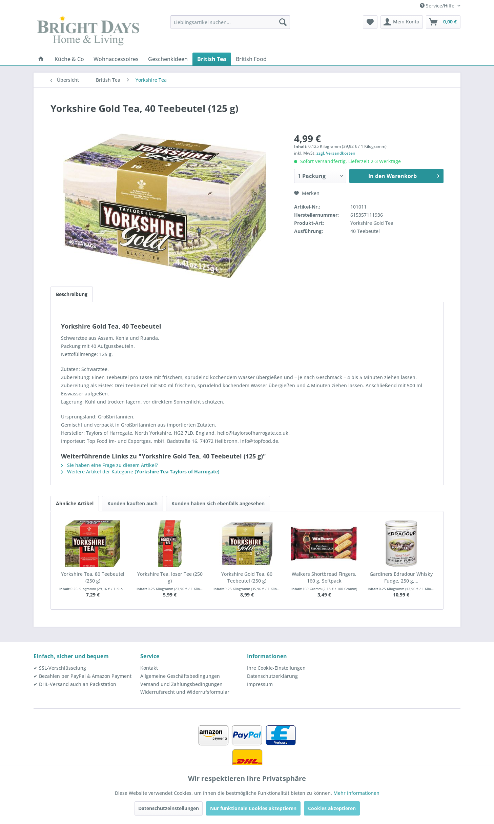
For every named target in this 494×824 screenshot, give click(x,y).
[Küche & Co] (69, 59)
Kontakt (149, 668)
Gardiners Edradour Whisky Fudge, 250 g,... (401, 577)
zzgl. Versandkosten (335, 153)
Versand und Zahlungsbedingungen (181, 684)
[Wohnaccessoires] (116, 59)
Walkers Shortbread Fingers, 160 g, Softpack (324, 577)
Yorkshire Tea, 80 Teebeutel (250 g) (92, 577)
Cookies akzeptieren (332, 808)
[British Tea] (211, 59)
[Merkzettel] (370, 22)
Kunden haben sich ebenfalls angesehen (218, 503)
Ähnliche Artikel (75, 503)
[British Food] (251, 59)
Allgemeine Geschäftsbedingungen (180, 676)
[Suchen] (283, 22)
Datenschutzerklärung (272, 676)
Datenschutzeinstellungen (168, 808)
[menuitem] (230, 22)
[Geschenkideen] (167, 59)
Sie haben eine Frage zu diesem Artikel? (109, 465)
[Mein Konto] (401, 22)
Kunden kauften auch (132, 503)
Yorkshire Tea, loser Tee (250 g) (170, 577)
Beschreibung (71, 294)
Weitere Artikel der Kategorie (140, 471)
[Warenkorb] (443, 22)
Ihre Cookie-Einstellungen (276, 668)
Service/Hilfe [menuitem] (438, 5)
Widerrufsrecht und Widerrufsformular (184, 692)
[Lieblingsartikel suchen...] (230, 22)
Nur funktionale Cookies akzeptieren (253, 808)
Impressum (260, 684)
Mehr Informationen (356, 793)
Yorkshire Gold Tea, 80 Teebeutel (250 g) (246, 577)
